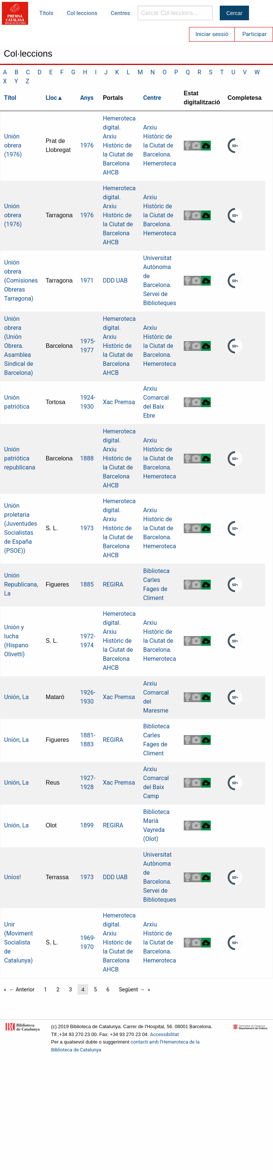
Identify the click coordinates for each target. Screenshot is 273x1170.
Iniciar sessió (211, 34)
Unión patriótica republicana (19, 458)
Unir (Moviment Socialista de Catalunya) (18, 942)
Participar (254, 34)
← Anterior (21, 990)
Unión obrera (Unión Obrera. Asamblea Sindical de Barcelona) (18, 345)
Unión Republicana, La (21, 584)
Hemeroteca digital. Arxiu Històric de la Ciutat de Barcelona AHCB (119, 145)
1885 (87, 584)
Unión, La (16, 697)
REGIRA (113, 584)
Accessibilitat (164, 1034)
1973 (87, 528)
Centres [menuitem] (120, 13)
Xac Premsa (119, 402)
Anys (87, 97)
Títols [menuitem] (46, 13)
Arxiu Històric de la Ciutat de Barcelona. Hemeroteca (159, 145)
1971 (87, 280)
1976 (87, 145)
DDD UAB (115, 280)
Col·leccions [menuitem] (82, 13)
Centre (152, 97)
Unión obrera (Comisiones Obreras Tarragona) (21, 280)
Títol (10, 97)
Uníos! (12, 877)
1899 (87, 825)
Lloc (51, 97)
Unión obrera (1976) (13, 145)
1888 (87, 458)
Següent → (132, 990)
